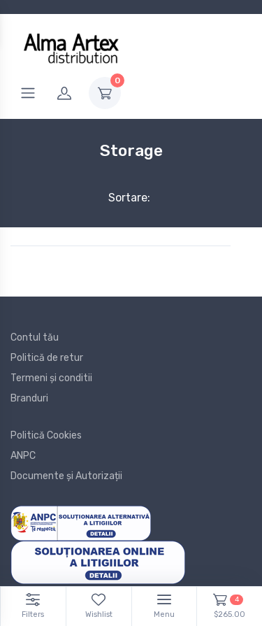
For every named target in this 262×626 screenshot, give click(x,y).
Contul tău (34, 337)
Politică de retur (46, 358)
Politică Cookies (46, 435)
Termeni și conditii (51, 378)
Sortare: (117, 197)
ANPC (23, 456)
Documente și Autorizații (66, 476)
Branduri (29, 398)
